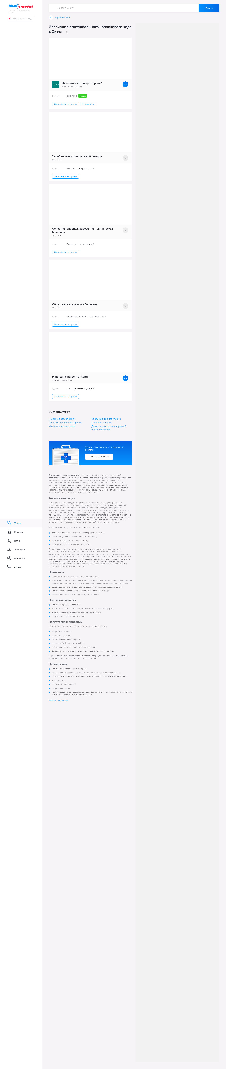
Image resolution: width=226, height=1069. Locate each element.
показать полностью (58, 701)
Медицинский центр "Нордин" (82, 83)
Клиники (15, 532)
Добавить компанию (99, 457)
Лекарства (16, 550)
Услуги (14, 523)
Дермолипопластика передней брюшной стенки (108, 428)
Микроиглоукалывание (62, 426)
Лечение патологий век (62, 419)
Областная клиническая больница (74, 305)
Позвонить (88, 104)
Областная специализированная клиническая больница (82, 230)
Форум (14, 567)
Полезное (16, 558)
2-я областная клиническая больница (77, 157)
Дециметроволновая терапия (65, 423)
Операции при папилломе (106, 419)
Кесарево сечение (101, 423)
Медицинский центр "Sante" (71, 377)
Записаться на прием (65, 104)
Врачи (14, 541)
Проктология (62, 18)
